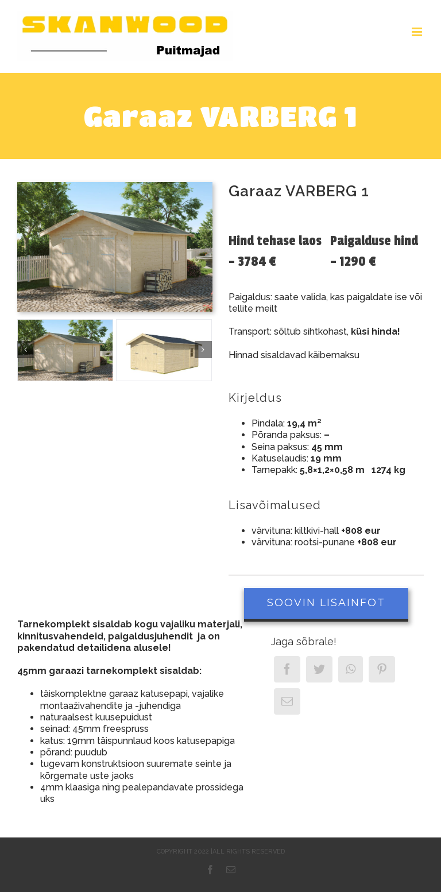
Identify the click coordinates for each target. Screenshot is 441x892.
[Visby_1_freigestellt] (164, 350)
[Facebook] (287, 669)
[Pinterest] (382, 669)
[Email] (287, 701)
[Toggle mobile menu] (418, 32)
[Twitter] (319, 669)
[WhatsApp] (350, 669)
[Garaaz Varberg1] (65, 350)
